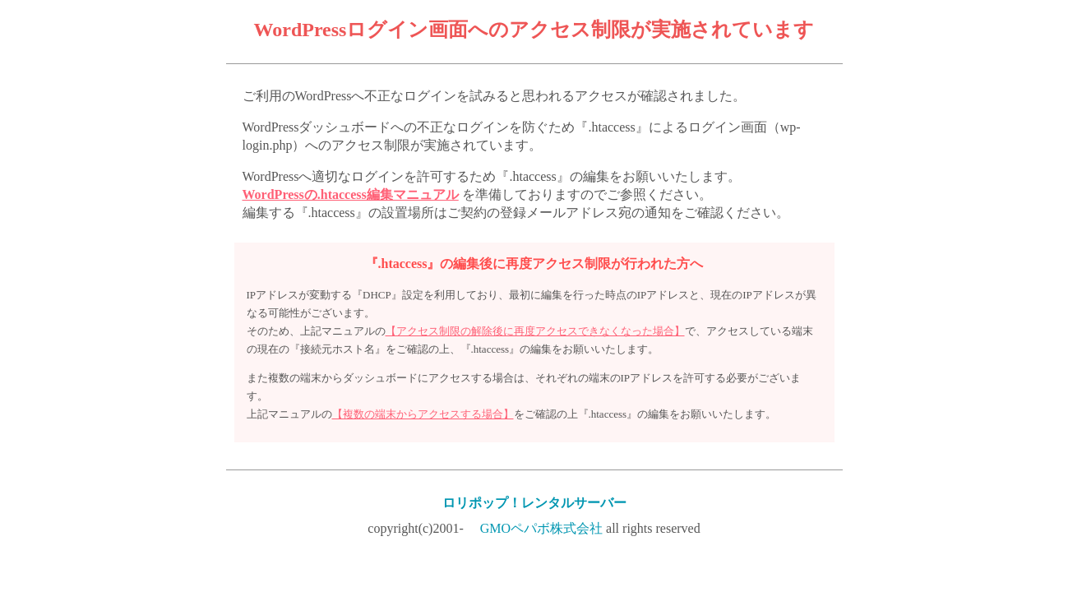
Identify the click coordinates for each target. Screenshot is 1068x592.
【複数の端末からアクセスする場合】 (423, 414)
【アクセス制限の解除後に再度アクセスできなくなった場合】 (535, 331)
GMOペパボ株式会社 (541, 528)
